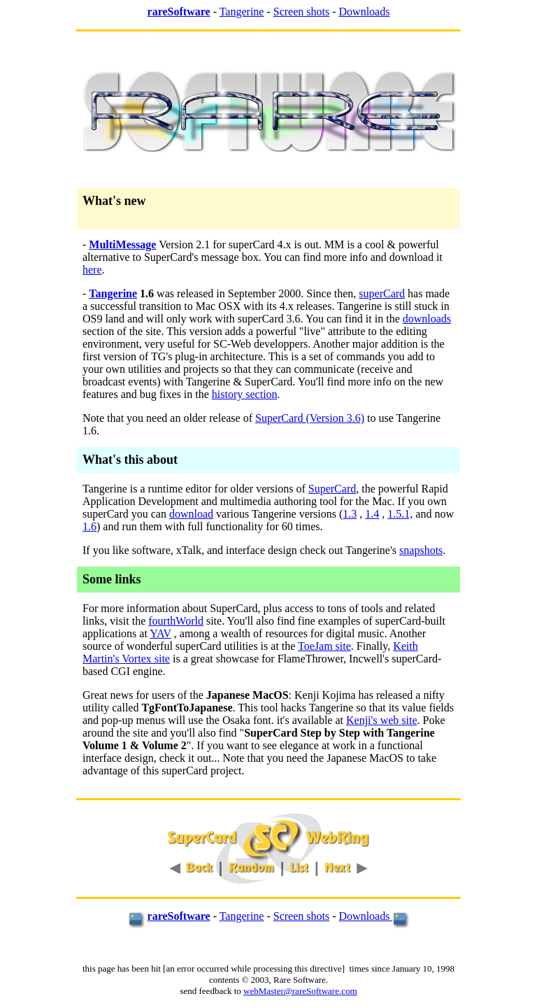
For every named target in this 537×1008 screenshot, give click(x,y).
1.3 (350, 514)
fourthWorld (175, 621)
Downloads (364, 11)
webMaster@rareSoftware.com (300, 991)
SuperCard (332, 489)
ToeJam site (324, 646)
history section (245, 394)
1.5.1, (400, 514)
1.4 (372, 514)
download (191, 514)
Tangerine (242, 11)
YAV (160, 633)
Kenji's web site (381, 720)
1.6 (89, 526)
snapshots (421, 550)
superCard (382, 293)
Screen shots (301, 11)
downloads (427, 319)
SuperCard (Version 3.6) (309, 418)
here (92, 270)
